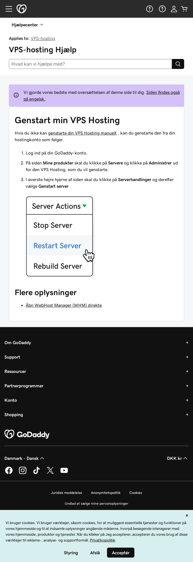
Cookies (135, 492)
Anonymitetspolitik (106, 492)
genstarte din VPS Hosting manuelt (82, 133)
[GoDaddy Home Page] (27, 434)
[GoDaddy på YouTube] (64, 473)
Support (12, 357)
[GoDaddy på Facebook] (8, 473)
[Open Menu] (6, 9)
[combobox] (90, 63)
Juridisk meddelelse (66, 492)
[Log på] (174, 9)
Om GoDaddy (17, 342)
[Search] (178, 64)
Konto (10, 400)
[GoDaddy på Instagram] (22, 473)
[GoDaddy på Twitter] (50, 473)
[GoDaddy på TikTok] (36, 473)
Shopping (13, 414)
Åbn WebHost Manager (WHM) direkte (64, 305)
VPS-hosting (43, 38)
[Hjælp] (149, 8)
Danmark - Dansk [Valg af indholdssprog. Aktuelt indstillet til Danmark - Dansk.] (24, 458)
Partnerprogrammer (23, 385)
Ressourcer (15, 371)
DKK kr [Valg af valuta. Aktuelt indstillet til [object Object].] (178, 458)
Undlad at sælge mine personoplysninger (96, 503)
